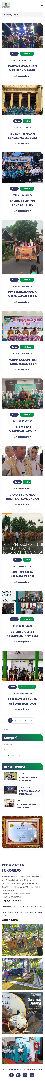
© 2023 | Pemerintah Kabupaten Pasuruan (22, 1069)
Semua (9, 744)
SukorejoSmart (23, 76)
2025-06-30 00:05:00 (22, 354)
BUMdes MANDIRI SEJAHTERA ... (28, 779)
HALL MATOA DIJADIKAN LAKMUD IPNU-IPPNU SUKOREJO (23, 431)
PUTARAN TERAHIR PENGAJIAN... (26, 806)
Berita (14, 53)
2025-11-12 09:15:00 (22, 128)
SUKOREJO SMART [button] (14, 755)
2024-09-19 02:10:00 (22, 693)
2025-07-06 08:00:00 (22, 286)
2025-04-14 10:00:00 (22, 566)
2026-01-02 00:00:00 (22, 60)
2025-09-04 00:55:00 (22, 195)
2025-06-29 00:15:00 (22, 421)
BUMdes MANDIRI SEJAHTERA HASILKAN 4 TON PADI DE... (22, 908)
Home (7, 14)
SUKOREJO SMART (27, 687)
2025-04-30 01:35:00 (22, 488)
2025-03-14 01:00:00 (22, 626)
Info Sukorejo (27, 53)
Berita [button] (9, 750)
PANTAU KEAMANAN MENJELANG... (29, 792)
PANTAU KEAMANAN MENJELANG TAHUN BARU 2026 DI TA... (22, 914)
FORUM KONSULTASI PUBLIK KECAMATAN (22, 362)
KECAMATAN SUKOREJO (13, 868)
